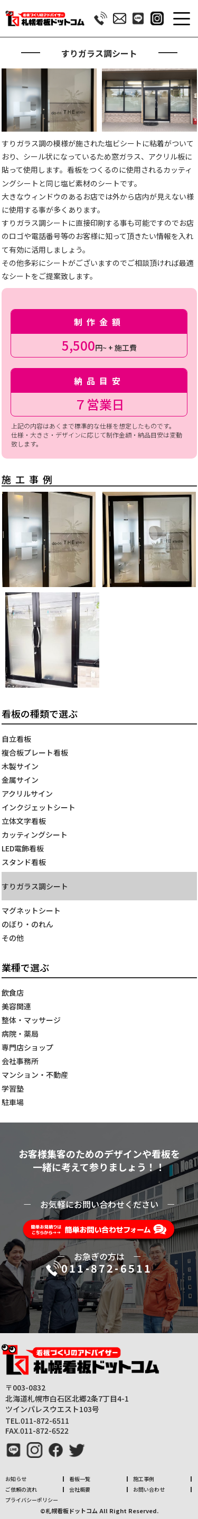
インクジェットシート (39, 807)
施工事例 (143, 1479)
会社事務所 (20, 1061)
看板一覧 (79, 1479)
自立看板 (16, 738)
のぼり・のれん (27, 924)
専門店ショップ (27, 1047)
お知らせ (15, 1479)
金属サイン (20, 780)
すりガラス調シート (35, 886)
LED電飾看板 (23, 848)
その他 (13, 937)
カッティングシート (35, 834)
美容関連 (16, 1006)
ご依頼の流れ (21, 1489)
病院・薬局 (20, 1033)
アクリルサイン (27, 793)
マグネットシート (31, 910)
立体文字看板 (24, 821)
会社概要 (79, 1489)
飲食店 (13, 992)
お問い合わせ (149, 1489)
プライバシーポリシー (31, 1500)
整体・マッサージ (31, 1020)
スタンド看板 (24, 862)
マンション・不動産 (35, 1074)
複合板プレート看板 (35, 752)
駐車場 (13, 1102)
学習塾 (13, 1088)
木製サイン (20, 766)
